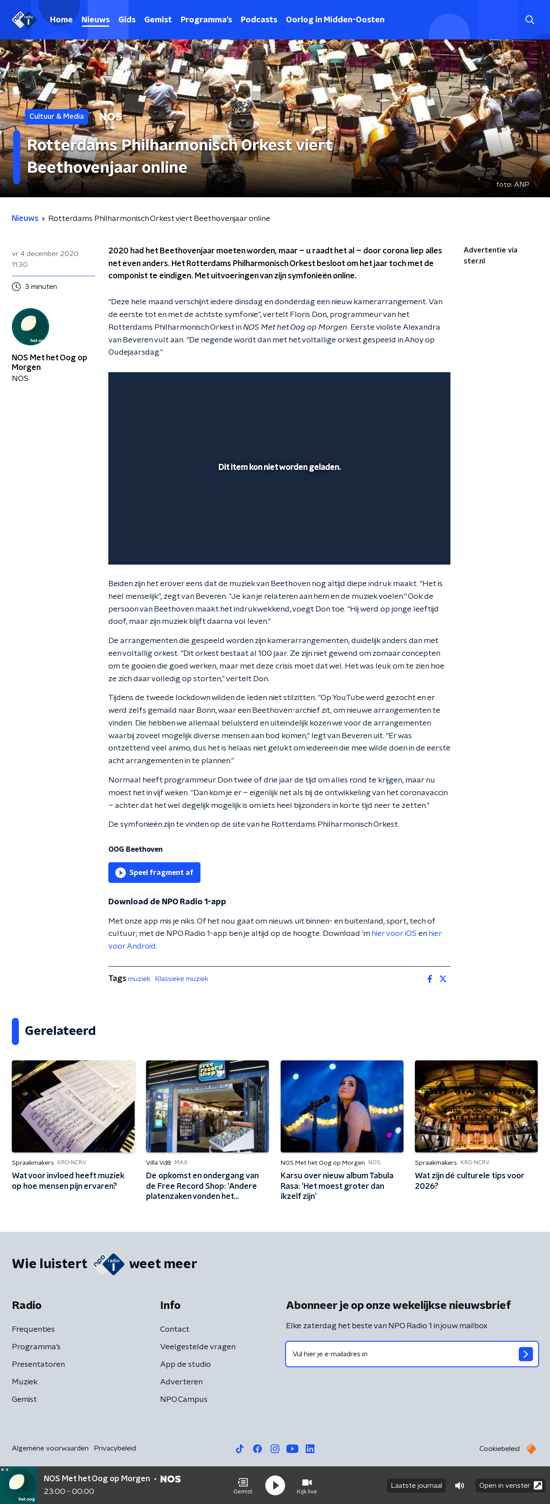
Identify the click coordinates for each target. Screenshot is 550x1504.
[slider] (278, 522)
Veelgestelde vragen (198, 1347)
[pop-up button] (411, 545)
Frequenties (33, 1329)
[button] (243, 1486)
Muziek (25, 1382)
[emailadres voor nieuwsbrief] (412, 1354)
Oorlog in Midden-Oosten (335, 20)
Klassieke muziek (181, 978)
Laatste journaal (416, 1485)
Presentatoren (38, 1365)
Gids (127, 20)
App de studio (185, 1365)
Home (61, 20)
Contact (174, 1329)
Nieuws (96, 20)
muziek (139, 978)
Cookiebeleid (499, 1448)
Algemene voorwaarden (50, 1448)
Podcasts (259, 20)
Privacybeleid (115, 1448)
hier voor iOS (394, 934)
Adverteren (181, 1382)
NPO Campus (183, 1400)
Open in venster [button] (510, 1485)
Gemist (158, 20)
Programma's (206, 20)
